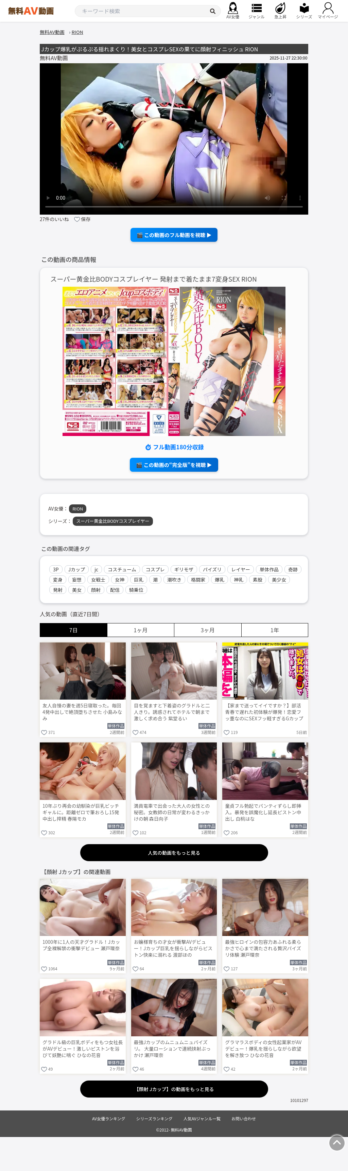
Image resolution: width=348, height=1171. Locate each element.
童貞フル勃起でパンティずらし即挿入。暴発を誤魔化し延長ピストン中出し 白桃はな (263, 812)
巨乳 (138, 579)
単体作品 (269, 569)
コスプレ (155, 569)
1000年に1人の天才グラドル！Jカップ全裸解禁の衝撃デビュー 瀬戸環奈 (81, 945)
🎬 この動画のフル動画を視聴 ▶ (174, 234)
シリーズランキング (154, 1118)
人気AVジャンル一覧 (202, 1118)
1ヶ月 (140, 630)
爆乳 (219, 579)
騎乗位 (136, 589)
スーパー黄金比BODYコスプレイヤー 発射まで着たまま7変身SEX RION (153, 279)
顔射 (96, 589)
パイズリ (212, 569)
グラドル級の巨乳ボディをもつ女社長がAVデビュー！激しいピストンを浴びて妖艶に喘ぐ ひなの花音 (82, 1048)
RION (77, 508)
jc (96, 569)
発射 (58, 589)
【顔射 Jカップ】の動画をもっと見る (174, 1089)
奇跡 (293, 569)
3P (56, 569)
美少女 (279, 579)
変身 (58, 579)
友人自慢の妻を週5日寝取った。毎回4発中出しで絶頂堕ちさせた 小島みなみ (82, 712)
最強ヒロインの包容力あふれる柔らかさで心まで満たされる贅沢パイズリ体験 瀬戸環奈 (263, 948)
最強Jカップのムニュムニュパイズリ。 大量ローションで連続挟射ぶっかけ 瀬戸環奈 (172, 1048)
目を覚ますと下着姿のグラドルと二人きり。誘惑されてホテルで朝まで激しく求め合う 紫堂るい (172, 712)
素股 (257, 579)
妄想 (77, 579)
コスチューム (122, 569)
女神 (119, 579)
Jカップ (76, 569)
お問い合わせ (243, 1118)
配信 (115, 589)
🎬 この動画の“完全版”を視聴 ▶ (174, 464)
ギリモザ (183, 569)
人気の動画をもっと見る (174, 852)
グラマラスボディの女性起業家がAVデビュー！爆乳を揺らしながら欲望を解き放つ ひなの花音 (263, 1048)
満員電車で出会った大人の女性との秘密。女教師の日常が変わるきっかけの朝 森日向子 (172, 812)
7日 (73, 630)
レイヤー (240, 569)
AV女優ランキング (108, 1118)
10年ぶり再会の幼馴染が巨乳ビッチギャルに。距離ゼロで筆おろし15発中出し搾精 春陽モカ (80, 812)
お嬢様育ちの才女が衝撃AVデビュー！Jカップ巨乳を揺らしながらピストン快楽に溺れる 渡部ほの (173, 948)
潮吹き (174, 579)
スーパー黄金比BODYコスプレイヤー (112, 521)
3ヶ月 (208, 630)
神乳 (238, 579)
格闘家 (198, 579)
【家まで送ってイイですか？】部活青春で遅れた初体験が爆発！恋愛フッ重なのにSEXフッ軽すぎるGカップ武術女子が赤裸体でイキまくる (264, 712)
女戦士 (98, 579)
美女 (77, 589)
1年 (275, 630)
